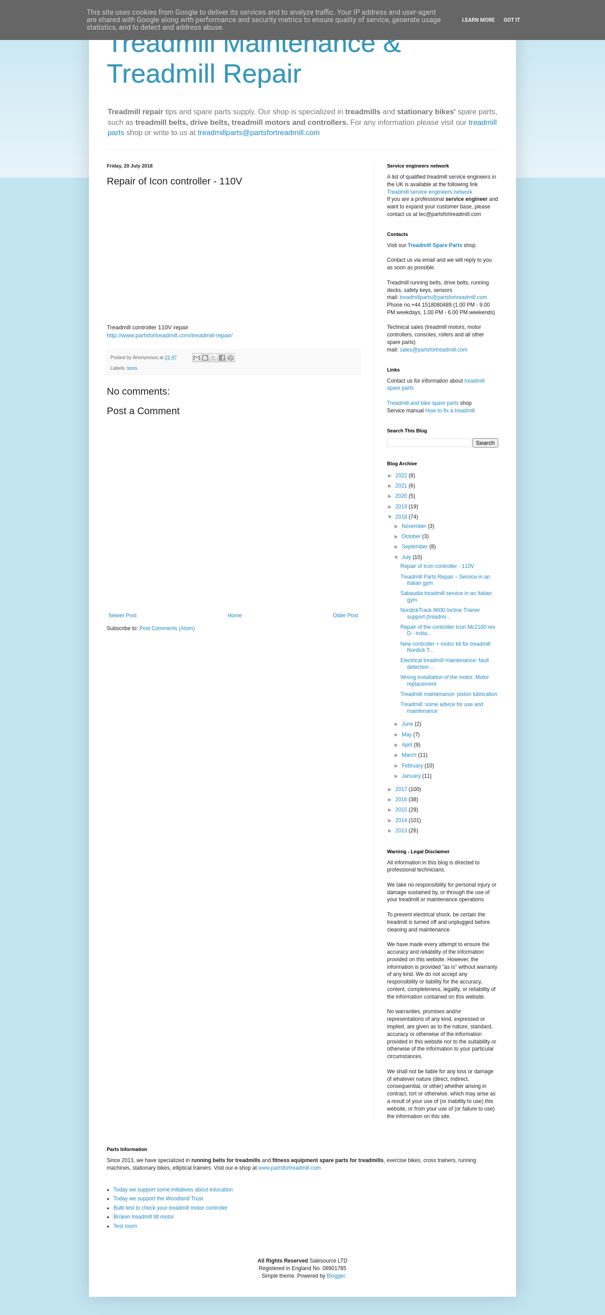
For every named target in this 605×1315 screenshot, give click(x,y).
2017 (402, 789)
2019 (402, 507)
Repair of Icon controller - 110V (437, 566)
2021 (402, 486)
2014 (402, 820)
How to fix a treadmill (450, 411)
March (410, 755)
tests (132, 368)
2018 (402, 517)
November (415, 526)
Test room (125, 1226)
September (415, 547)
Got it (512, 20)
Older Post (345, 615)
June (408, 724)
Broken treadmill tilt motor (143, 1217)
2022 (402, 475)
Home (235, 615)
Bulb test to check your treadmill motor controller (170, 1208)
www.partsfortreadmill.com (289, 1168)
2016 (402, 799)
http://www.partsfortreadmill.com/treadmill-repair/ (170, 335)
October (412, 536)
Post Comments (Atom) (167, 628)
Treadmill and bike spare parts (423, 403)
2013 (402, 830)
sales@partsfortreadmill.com (434, 350)
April (408, 745)
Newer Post (123, 615)
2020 (402, 496)
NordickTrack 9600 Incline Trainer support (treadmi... (440, 613)
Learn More (478, 20)
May (407, 734)
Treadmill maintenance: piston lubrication (448, 694)
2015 (402, 810)
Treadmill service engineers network (429, 192)
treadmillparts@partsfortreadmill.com (258, 132)
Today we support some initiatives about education (173, 1190)
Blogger (336, 1276)
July (407, 557)
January (412, 776)
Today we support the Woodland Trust (158, 1198)
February (413, 766)
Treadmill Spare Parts (434, 245)
